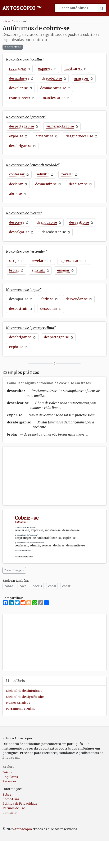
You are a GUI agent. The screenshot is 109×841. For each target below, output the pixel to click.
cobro (8, 586)
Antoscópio (22, 8)
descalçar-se (19, 232)
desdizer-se (78, 184)
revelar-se (17, 69)
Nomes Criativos (18, 703)
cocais (37, 586)
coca (22, 586)
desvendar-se (77, 299)
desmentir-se (46, 184)
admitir (43, 174)
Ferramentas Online (20, 709)
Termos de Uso (14, 808)
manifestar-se (54, 98)
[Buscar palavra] (76, 8)
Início (7, 772)
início (6, 21)
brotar (14, 270)
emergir (38, 270)
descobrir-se (52, 78)
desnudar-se (19, 78)
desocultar (48, 309)
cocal (52, 586)
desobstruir (18, 309)
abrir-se (15, 194)
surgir (14, 261)
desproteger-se (21, 126)
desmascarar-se (53, 88)
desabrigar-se (20, 146)
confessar (17, 174)
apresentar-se (71, 261)
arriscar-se (45, 136)
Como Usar (11, 799)
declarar (16, 184)
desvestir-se (79, 222)
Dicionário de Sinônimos (24, 691)
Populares (10, 777)
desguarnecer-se (79, 136)
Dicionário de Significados (25, 697)
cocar (66, 586)
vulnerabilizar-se (60, 126)
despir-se (16, 222)
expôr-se (16, 136)
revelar (67, 174)
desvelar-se (18, 88)
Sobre (7, 794)
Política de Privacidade (20, 803)
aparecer (81, 78)
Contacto (10, 813)
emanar (63, 270)
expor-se (45, 69)
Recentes (9, 781)
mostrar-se (73, 69)
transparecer (19, 98)
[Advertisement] (54, 476)
